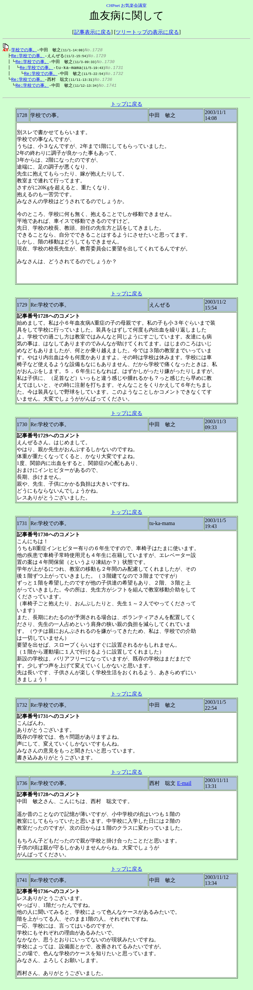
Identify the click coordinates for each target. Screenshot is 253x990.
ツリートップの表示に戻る (147, 32)
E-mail (184, 786)
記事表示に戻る (92, 32)
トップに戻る (126, 107)
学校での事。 (24, 50)
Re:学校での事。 (26, 56)
